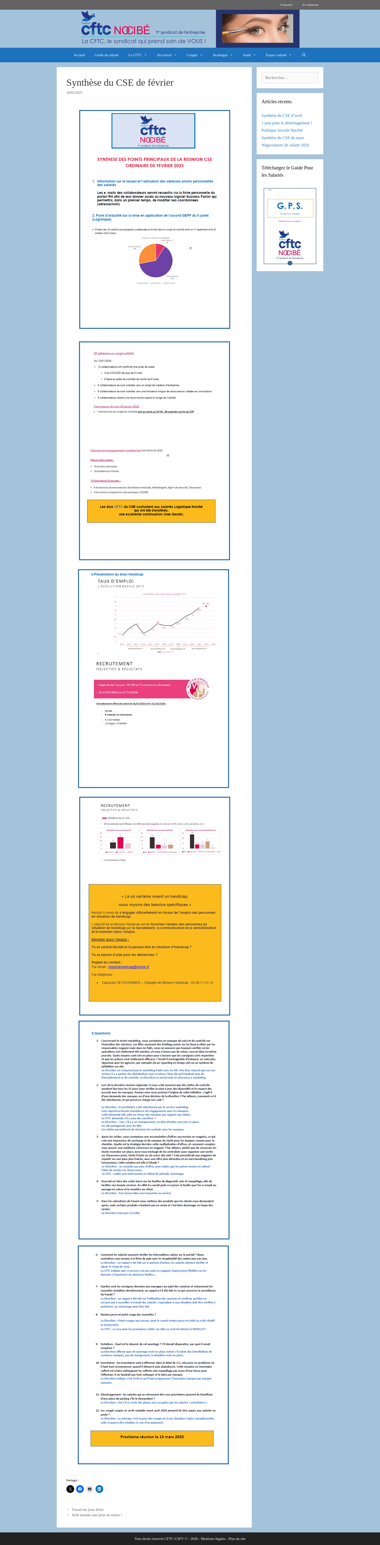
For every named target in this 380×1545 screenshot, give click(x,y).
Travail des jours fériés (88, 1510)
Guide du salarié (107, 55)
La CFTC (140, 55)
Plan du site (237, 1539)
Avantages (225, 55)
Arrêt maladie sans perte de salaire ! (97, 1515)
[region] (190, 29)
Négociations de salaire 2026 (285, 145)
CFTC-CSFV (174, 1539)
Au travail (169, 55)
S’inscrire (286, 5)
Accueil (79, 55)
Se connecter (310, 5)
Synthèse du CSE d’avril (281, 115)
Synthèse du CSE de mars (282, 137)
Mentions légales (213, 1539)
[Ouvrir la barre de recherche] (304, 55)
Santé (252, 55)
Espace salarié (281, 55)
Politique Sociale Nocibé (281, 130)
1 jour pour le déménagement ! (286, 123)
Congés (197, 55)
